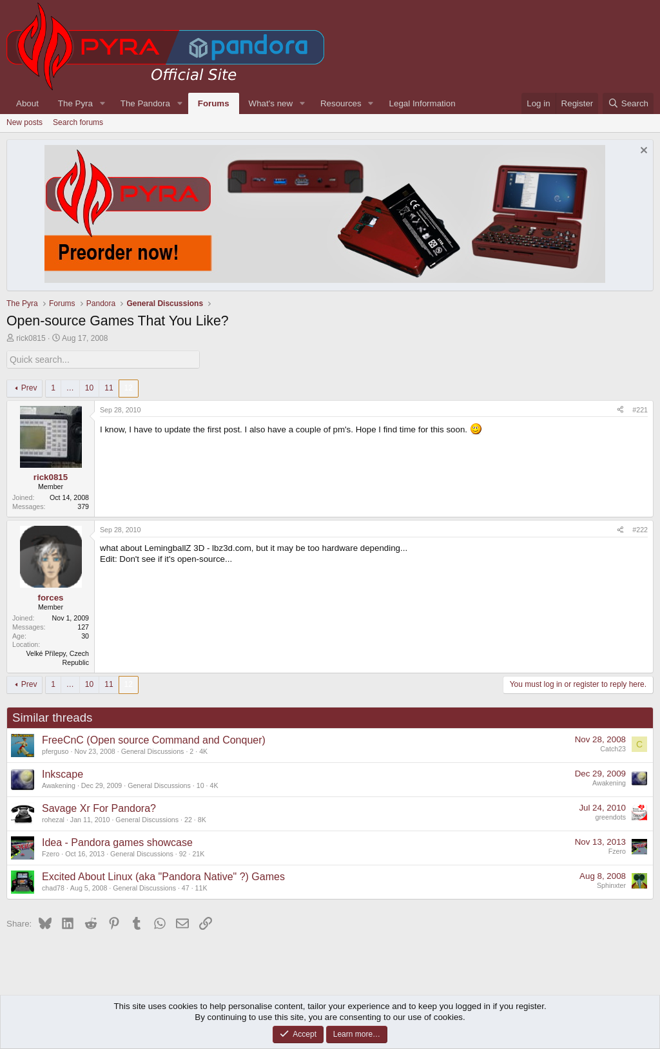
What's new (271, 103)
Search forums (78, 122)
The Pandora (145, 103)
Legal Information (422, 103)
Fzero (50, 853)
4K (203, 751)
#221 (640, 409)
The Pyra (75, 103)
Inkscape (62, 773)
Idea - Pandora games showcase (117, 841)
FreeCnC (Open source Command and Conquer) (154, 739)
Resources (341, 103)
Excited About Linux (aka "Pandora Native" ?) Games (163, 876)
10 (89, 387)
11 (108, 387)
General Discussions (152, 751)
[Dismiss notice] (642, 152)
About (27, 103)
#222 (640, 529)
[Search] (628, 103)
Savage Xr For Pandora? (99, 807)
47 (185, 887)
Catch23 (613, 748)
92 (183, 853)
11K (201, 887)
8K (202, 819)
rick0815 (30, 338)
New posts (24, 122)
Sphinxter (611, 885)
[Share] (620, 409)
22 (188, 819)
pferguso (55, 751)
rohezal (53, 819)
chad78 (53, 887)
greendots (611, 816)
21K (198, 853)
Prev (29, 387)
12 (128, 387)
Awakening (58, 785)
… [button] (70, 387)
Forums (213, 103)
